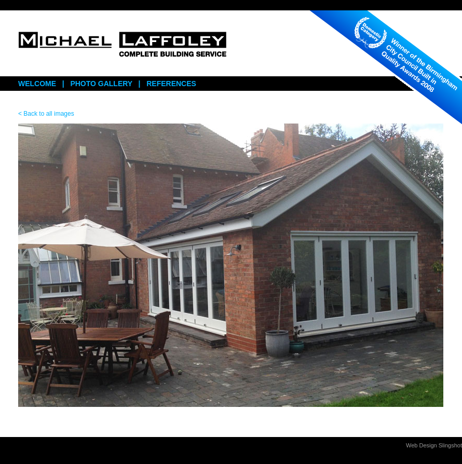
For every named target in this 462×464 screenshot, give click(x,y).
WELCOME (37, 83)
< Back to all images (46, 113)
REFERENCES (171, 83)
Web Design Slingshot (434, 445)
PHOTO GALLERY (101, 83)
